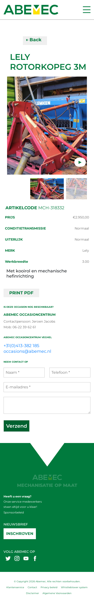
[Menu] (86, 9)
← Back (33, 39)
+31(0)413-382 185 (21, 345)
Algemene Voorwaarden (57, 593)
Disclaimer (32, 593)
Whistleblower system (74, 587)
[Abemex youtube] (26, 558)
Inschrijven (19, 533)
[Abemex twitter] (8, 558)
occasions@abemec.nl (27, 351)
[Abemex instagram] (17, 558)
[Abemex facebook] (35, 558)
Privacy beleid (49, 587)
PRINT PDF (21, 292)
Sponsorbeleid (14, 512)
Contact (32, 587)
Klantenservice (15, 587)
